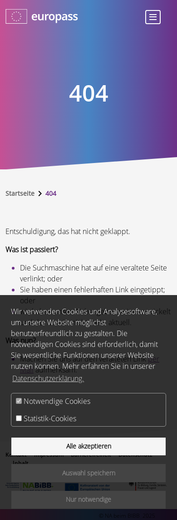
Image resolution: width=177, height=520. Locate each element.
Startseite (19, 193)
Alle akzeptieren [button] (88, 446)
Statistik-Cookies (46, 418)
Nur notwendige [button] (88, 499)
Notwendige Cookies (53, 401)
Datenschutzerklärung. (48, 378)
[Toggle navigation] (153, 17)
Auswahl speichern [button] (88, 473)
